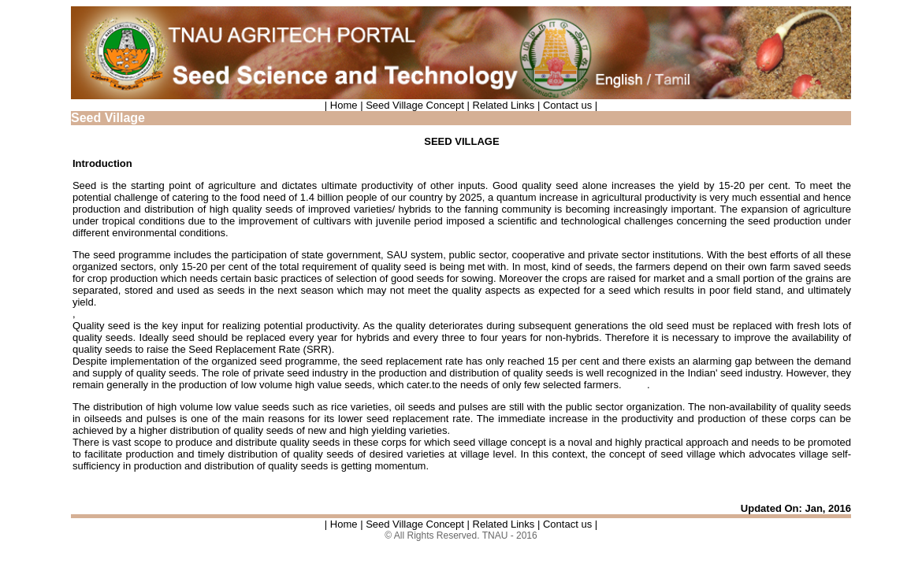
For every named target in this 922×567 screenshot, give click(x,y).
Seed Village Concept (413, 105)
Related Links (502, 105)
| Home (342, 105)
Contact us (569, 105)
